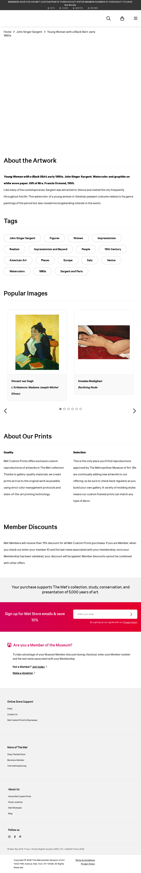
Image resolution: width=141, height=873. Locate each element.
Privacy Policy (130, 622)
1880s (42, 271)
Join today (38, 667)
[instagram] (9, 837)
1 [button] (60, 409)
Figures (54, 238)
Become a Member (15, 760)
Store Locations (15, 802)
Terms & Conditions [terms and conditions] (85, 860)
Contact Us (12, 714)
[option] (37, 355)
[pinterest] (20, 837)
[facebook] (15, 837)
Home (7, 32)
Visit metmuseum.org (16, 765)
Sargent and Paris (72, 271)
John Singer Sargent (29, 32)
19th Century (113, 249)
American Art (18, 260)
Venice (111, 260)
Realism (14, 249)
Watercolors (17, 271)
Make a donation (23, 673)
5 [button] (76, 409)
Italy (90, 260)
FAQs (9, 708)
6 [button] (80, 409)
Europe (68, 260)
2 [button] (64, 409)
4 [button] (72, 409)
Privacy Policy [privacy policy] (88, 863)
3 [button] (68, 409)
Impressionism (107, 238)
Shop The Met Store (16, 754)
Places (45, 260)
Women (78, 238)
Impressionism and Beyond (50, 249)
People (86, 249)
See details (70, 5)
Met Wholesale (15, 807)
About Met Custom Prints (19, 796)
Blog (10, 813)
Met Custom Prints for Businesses (22, 720)
